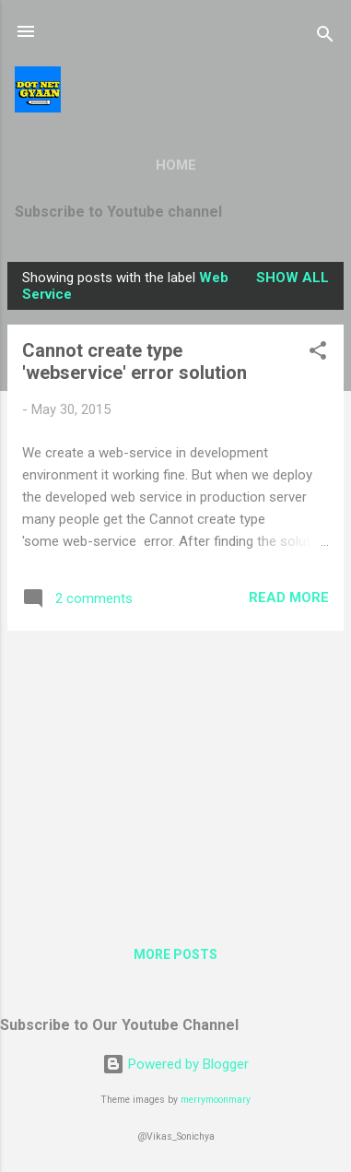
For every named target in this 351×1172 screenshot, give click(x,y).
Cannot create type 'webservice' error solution (134, 361)
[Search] (325, 37)
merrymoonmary (216, 1100)
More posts (175, 954)
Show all (292, 277)
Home (176, 165)
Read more (289, 597)
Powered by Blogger (175, 1064)
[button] (318, 353)
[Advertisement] (175, 774)
